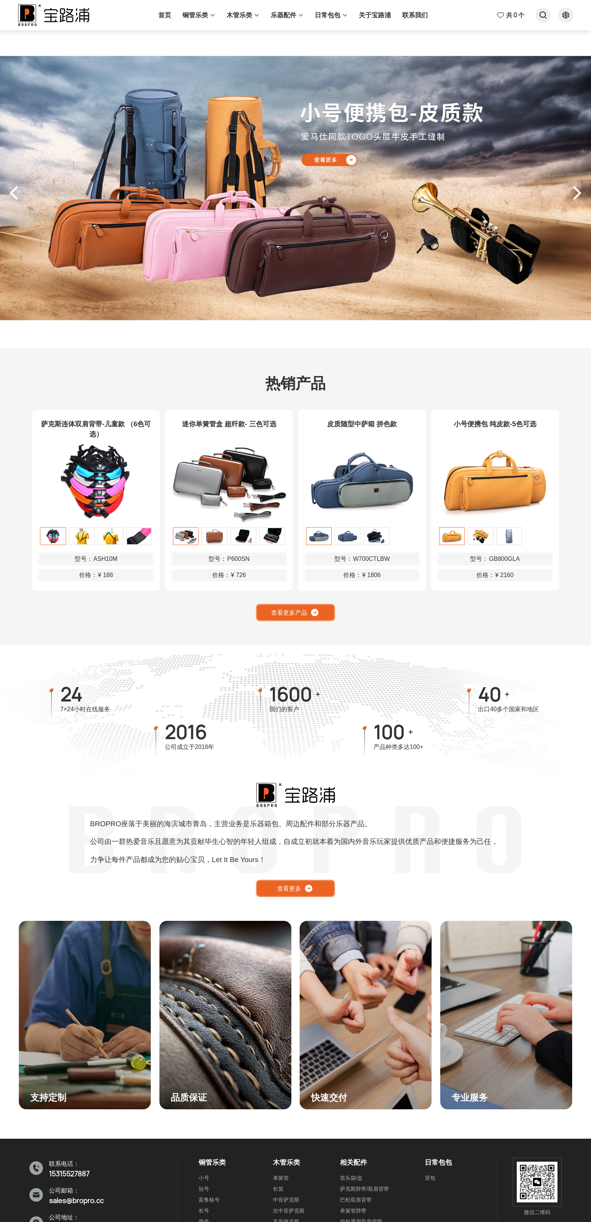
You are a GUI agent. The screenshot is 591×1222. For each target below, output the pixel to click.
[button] (17, 193)
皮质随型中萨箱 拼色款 (362, 424)
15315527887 (69, 1174)
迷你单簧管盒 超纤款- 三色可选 (229, 424)
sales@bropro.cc (76, 1200)
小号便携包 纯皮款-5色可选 (495, 424)
